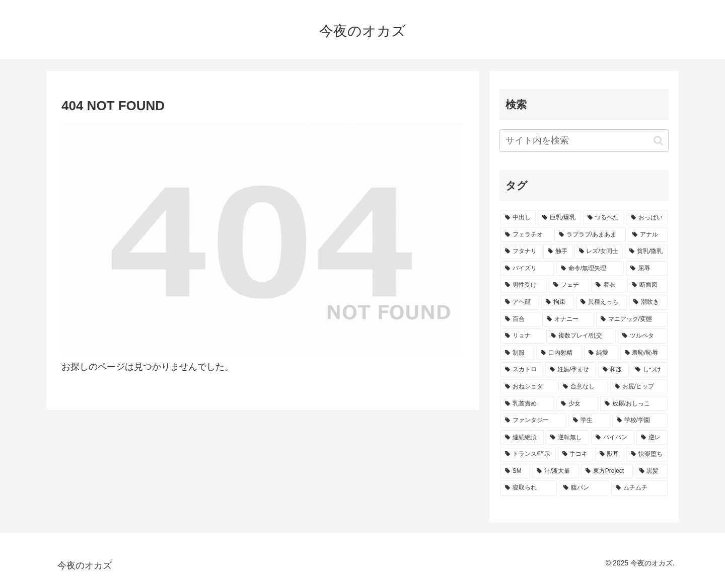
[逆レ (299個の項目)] (652, 437)
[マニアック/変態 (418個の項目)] (632, 319)
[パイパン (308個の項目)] (612, 437)
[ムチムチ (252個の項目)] (639, 488)
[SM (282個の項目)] (515, 471)
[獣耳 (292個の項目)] (609, 454)
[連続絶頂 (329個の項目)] (522, 437)
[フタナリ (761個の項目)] (520, 251)
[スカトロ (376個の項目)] (521, 369)
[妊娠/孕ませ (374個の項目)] (570, 369)
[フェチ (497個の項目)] (569, 285)
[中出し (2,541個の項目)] (518, 217)
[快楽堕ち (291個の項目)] (647, 454)
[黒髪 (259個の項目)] (651, 471)
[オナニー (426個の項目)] (568, 319)
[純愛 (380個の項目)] (601, 353)
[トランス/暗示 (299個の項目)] (528, 454)
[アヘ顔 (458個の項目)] (519, 302)
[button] (658, 140)
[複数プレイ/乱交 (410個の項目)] (581, 336)
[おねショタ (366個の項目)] (528, 386)
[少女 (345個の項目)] (577, 403)
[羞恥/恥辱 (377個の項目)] (644, 353)
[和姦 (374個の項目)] (613, 369)
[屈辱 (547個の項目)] (647, 268)
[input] (584, 140)
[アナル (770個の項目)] (648, 234)
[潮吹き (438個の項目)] (648, 302)
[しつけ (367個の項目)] (649, 369)
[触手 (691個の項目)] (557, 251)
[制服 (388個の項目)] (517, 353)
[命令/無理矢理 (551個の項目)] (590, 268)
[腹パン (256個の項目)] (584, 488)
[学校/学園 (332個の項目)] (640, 420)
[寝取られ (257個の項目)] (528, 488)
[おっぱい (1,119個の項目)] (647, 217)
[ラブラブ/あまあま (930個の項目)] (590, 234)
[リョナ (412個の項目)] (522, 336)
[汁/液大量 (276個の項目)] (555, 471)
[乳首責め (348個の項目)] (527, 403)
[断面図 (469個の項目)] (647, 285)
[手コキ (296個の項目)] (575, 454)
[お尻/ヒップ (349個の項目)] (639, 386)
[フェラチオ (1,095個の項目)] (526, 234)
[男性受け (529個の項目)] (523, 285)
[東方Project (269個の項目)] (607, 471)
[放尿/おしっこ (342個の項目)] (634, 403)
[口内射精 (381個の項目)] (559, 353)
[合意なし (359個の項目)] (583, 386)
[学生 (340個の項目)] (589, 420)
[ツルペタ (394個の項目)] (643, 336)
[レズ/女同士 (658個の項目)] (598, 251)
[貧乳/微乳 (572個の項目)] (646, 251)
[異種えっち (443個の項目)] (601, 302)
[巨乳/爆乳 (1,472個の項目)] (559, 217)
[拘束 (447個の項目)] (557, 302)
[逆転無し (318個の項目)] (567, 437)
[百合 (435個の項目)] (520, 319)
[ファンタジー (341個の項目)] (533, 420)
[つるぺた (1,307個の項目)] (603, 217)
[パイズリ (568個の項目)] (527, 268)
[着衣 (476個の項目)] (608, 285)
